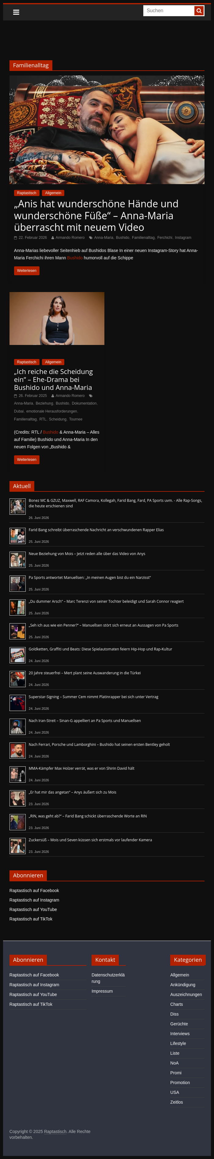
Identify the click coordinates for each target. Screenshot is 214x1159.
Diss (174, 1014)
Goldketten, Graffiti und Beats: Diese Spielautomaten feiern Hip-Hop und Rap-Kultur (100, 649)
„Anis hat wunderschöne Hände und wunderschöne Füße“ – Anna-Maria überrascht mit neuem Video (96, 215)
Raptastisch (26, 193)
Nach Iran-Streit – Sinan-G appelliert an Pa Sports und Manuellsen (85, 720)
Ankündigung (182, 984)
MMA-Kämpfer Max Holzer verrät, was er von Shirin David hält (81, 768)
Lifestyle (178, 1043)
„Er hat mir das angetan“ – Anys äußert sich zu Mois (72, 792)
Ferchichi (164, 237)
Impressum (102, 991)
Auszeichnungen (186, 994)
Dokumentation (84, 403)
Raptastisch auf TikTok (30, 918)
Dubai (19, 411)
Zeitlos (176, 1102)
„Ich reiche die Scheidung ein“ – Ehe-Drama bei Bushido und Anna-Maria (53, 379)
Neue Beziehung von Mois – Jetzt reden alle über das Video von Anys (87, 553)
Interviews (180, 1033)
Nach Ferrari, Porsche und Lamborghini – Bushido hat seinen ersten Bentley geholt (99, 744)
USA (174, 1092)
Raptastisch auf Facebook (34, 890)
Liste (174, 1053)
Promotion (180, 1082)
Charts (176, 1004)
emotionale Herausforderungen (51, 411)
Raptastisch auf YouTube (33, 909)
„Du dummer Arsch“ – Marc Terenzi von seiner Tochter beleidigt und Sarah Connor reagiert (106, 601)
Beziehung (44, 403)
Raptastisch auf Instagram (34, 900)
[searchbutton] (199, 10)
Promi (176, 1072)
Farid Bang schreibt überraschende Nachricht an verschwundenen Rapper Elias (96, 529)
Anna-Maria (103, 237)
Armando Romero (70, 237)
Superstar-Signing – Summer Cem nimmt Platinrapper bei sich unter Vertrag (93, 696)
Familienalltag (143, 237)
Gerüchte (179, 1023)
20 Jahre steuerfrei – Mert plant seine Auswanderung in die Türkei (85, 673)
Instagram (183, 237)
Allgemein (53, 193)
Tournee (75, 419)
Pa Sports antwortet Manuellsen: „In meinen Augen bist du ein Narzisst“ (90, 577)
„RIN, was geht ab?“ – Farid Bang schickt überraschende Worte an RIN (88, 816)
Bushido (122, 237)
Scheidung (57, 419)
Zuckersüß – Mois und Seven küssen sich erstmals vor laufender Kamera (90, 839)
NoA (174, 1063)
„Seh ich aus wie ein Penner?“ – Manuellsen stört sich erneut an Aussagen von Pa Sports (103, 625)
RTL (42, 419)
